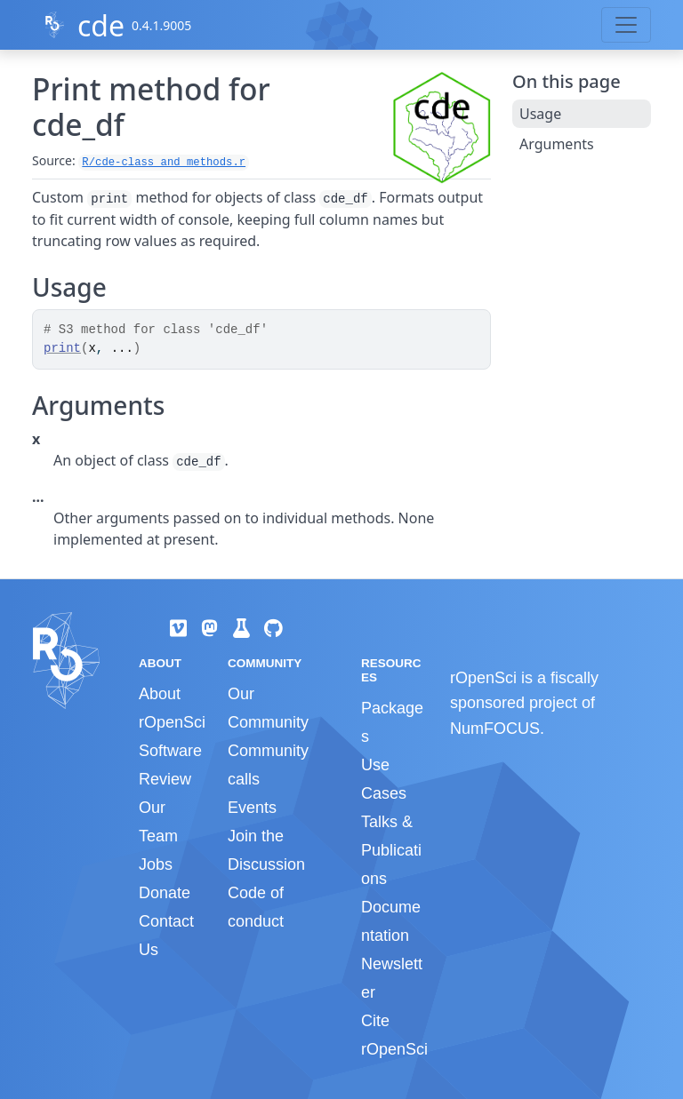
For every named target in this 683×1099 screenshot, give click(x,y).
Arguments (556, 144)
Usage (540, 113)
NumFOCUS (495, 728)
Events (252, 807)
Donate (164, 893)
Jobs (156, 864)
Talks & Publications (391, 850)
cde (101, 25)
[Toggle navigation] (626, 25)
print (62, 348)
